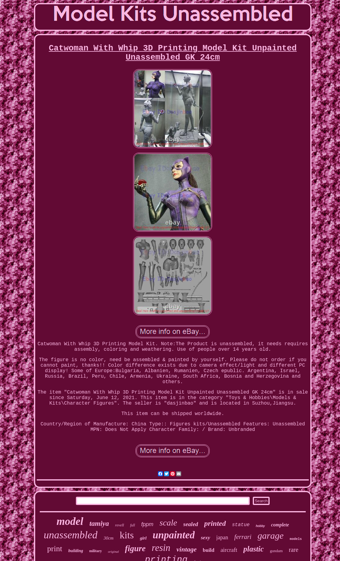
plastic (253, 549)
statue (241, 525)
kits (127, 534)
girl (143, 538)
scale (168, 522)
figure (135, 548)
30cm (108, 538)
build (209, 550)
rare (293, 549)
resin (161, 547)
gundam (276, 550)
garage (271, 535)
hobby (260, 526)
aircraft (228, 550)
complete (280, 524)
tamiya (99, 523)
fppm (147, 524)
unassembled (71, 534)
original (113, 551)
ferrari (243, 536)
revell (119, 525)
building (75, 550)
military (95, 551)
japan (222, 537)
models (296, 539)
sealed (190, 524)
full (132, 525)
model (70, 521)
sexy (205, 537)
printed (215, 523)
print (54, 548)
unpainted (174, 534)
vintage (187, 549)
